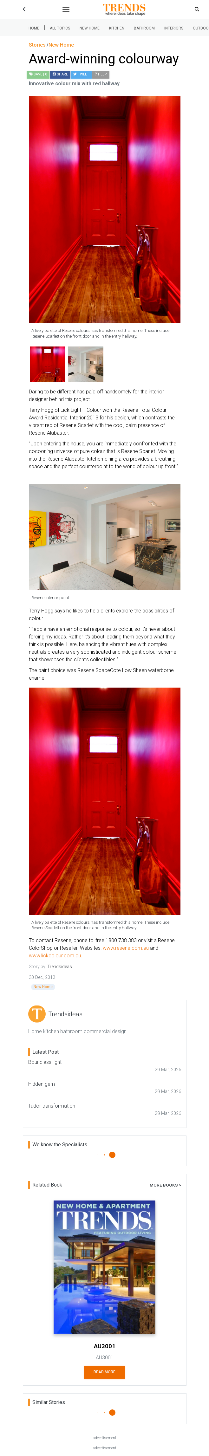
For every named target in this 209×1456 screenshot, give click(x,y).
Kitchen (116, 28)
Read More (104, 1372)
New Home (90, 28)
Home (34, 28)
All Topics (60, 28)
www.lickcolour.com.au (55, 956)
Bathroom (144, 28)
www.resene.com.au (126, 948)
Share (60, 74)
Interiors (173, 28)
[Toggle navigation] (66, 9)
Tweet (81, 74)
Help (101, 74)
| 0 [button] (38, 74)
